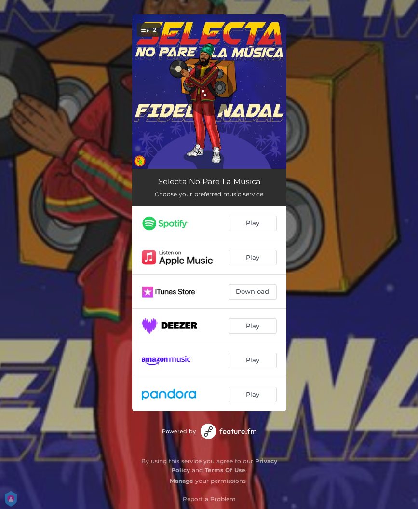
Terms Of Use (225, 470)
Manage (181, 480)
